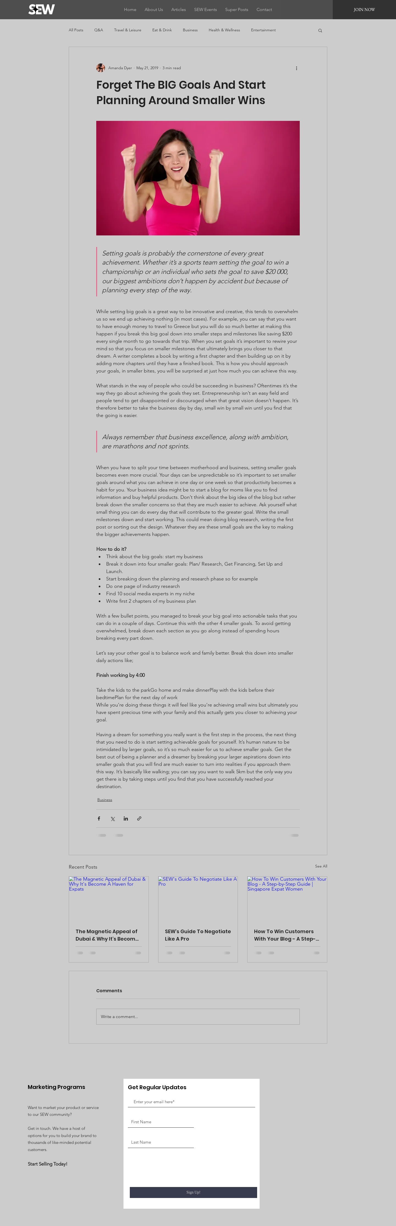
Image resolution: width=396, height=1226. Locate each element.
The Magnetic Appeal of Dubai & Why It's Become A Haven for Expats (107, 935)
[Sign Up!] (193, 1192)
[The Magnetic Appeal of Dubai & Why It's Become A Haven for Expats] (108, 899)
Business (190, 29)
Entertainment (263, 29)
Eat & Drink (162, 29)
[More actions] (296, 68)
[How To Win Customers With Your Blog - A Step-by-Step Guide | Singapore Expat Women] (287, 899)
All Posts (76, 29)
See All (321, 866)
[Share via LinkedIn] (125, 818)
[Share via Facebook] (98, 818)
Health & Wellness (224, 29)
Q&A (98, 29)
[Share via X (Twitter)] (112, 818)
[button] (320, 30)
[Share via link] (139, 818)
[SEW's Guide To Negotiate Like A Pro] (198, 899)
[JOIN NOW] (364, 9)
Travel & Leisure (127, 29)
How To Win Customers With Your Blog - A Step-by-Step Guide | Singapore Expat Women (286, 935)
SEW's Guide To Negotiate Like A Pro (198, 935)
